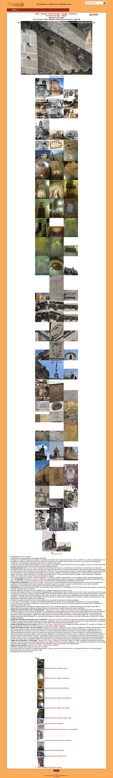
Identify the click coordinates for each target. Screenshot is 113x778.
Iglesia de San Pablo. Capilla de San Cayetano (43, 645)
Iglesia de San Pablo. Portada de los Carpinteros (45, 582)
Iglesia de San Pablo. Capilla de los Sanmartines (61, 610)
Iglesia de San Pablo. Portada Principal (35, 568)
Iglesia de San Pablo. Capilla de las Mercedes (53, 640)
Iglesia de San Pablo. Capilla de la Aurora (52, 624)
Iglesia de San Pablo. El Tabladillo (35, 579)
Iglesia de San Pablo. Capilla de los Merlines (63, 619)
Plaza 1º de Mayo (25, 556)
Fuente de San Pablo (79, 592)
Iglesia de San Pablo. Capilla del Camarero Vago (60, 627)
